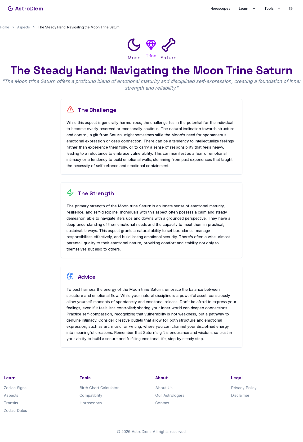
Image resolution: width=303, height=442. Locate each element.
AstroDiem (25, 8)
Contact (162, 403)
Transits (11, 403)
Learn (247, 8)
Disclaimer (240, 395)
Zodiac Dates (15, 410)
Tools (272, 8)
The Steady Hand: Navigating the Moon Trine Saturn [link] (79, 27)
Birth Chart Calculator (99, 387)
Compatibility (91, 395)
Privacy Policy (244, 387)
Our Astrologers (169, 395)
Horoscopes (220, 8)
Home (4, 27)
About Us (164, 387)
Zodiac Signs (15, 387)
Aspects (23, 27)
